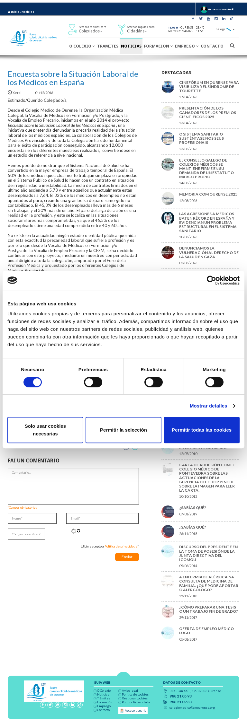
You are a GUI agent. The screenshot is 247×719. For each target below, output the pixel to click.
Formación (158, 46)
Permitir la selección (123, 430)
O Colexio (82, 46)
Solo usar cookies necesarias (45, 429)
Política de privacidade (121, 546)
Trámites (107, 46)
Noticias (28, 11)
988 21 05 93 (180, 696)
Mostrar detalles (208, 405)
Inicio (13, 11)
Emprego (186, 46)
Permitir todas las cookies (202, 430)
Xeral (15, 93)
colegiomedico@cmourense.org (192, 707)
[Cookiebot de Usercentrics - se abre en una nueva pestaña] (211, 280)
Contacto (212, 46)
